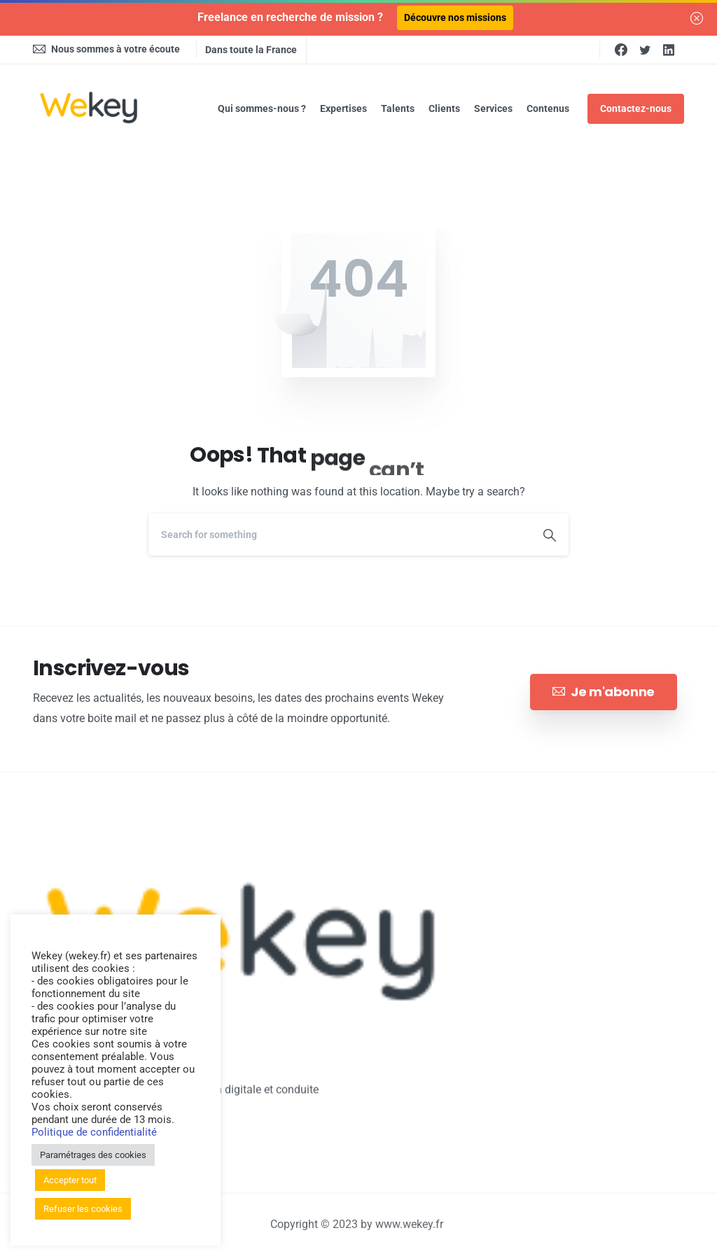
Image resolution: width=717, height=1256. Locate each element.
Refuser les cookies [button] (83, 1209)
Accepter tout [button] (70, 1180)
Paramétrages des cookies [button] (93, 1155)
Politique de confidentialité (94, 1132)
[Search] (339, 535)
